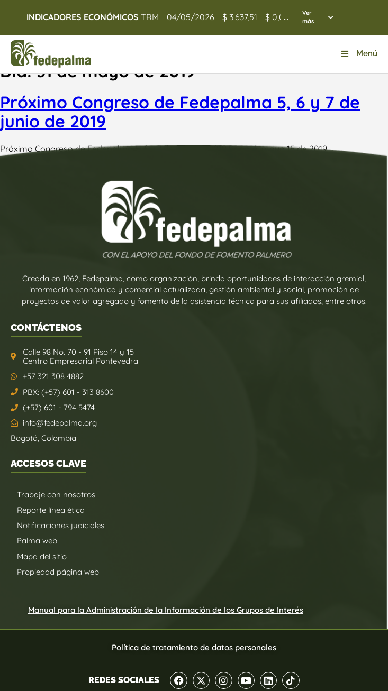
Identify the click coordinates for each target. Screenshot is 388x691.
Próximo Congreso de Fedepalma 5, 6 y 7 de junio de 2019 (180, 111)
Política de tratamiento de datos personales (194, 647)
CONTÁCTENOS (46, 327)
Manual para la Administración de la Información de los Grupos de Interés (165, 610)
